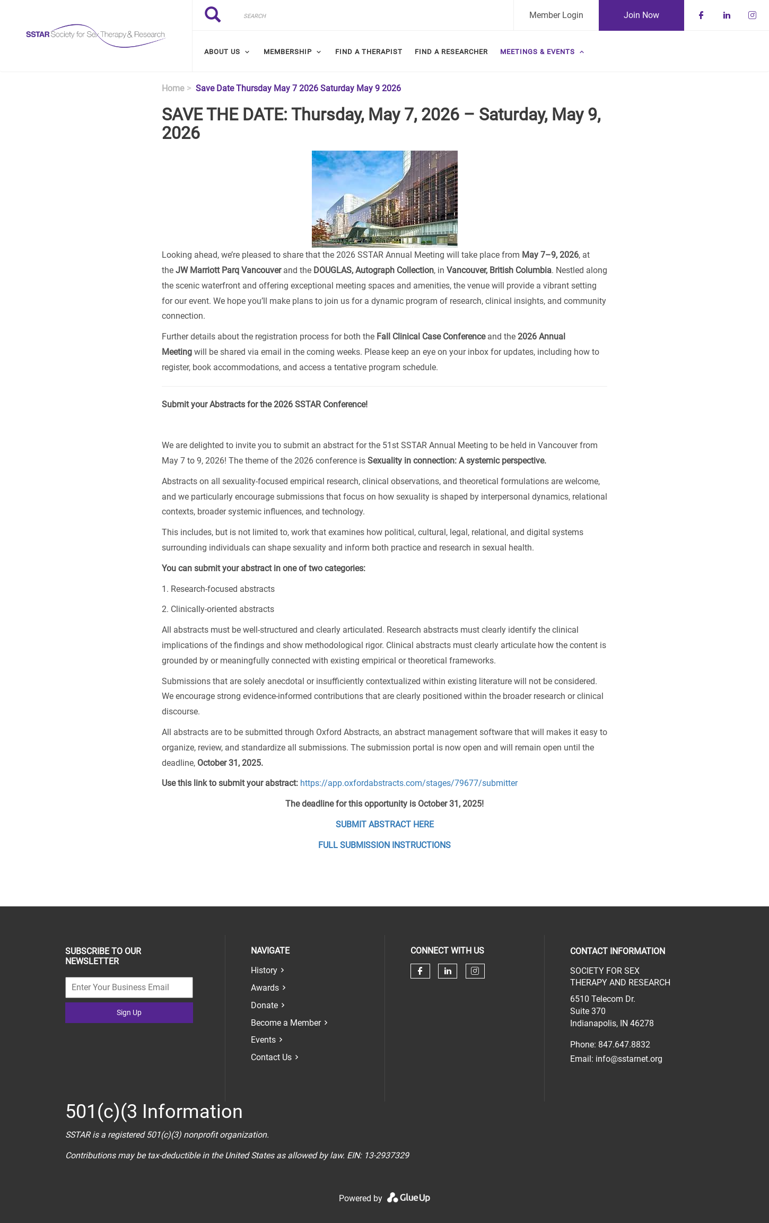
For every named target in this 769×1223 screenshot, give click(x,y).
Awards (265, 988)
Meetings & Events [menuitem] (537, 52)
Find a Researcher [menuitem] (451, 52)
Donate (264, 1005)
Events (263, 1040)
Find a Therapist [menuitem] (369, 52)
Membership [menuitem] (288, 52)
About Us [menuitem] (222, 52)
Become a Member (286, 1023)
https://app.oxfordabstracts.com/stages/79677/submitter (409, 783)
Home (173, 88)
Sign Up (129, 1012)
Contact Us (271, 1057)
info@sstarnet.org (629, 1059)
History (264, 970)
